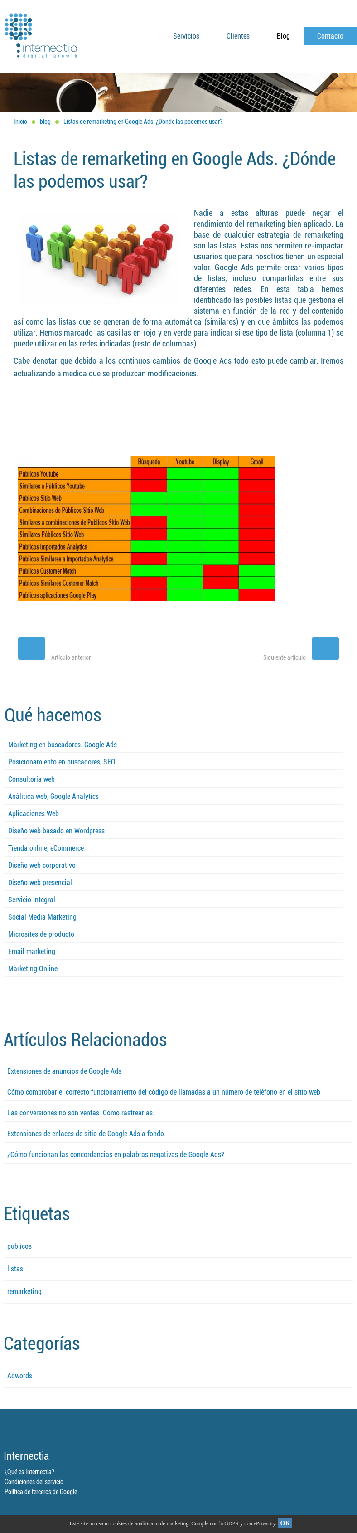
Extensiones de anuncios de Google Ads (64, 1071)
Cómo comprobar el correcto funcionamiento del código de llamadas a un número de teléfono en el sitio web (163, 1092)
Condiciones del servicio (34, 1481)
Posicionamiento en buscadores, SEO (62, 762)
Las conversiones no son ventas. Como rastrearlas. (80, 1113)
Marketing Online (33, 968)
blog (45, 121)
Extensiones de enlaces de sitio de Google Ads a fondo (85, 1133)
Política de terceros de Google (41, 1491)
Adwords (19, 1376)
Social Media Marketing (42, 917)
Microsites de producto (41, 934)
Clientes (238, 36)
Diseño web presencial (40, 882)
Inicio (20, 121)
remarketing (24, 1291)
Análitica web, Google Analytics (53, 796)
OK (285, 1523)
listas (15, 1269)
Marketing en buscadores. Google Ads (62, 744)
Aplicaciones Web (33, 813)
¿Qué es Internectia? (29, 1471)
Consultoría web (31, 779)
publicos (19, 1246)
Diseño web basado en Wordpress (56, 831)
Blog (283, 36)
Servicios (186, 36)
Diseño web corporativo (42, 865)
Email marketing (31, 951)
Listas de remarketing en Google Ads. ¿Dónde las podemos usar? (142, 121)
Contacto (330, 36)
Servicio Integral (31, 899)
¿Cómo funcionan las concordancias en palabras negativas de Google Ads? (115, 1154)
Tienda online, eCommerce (46, 848)
